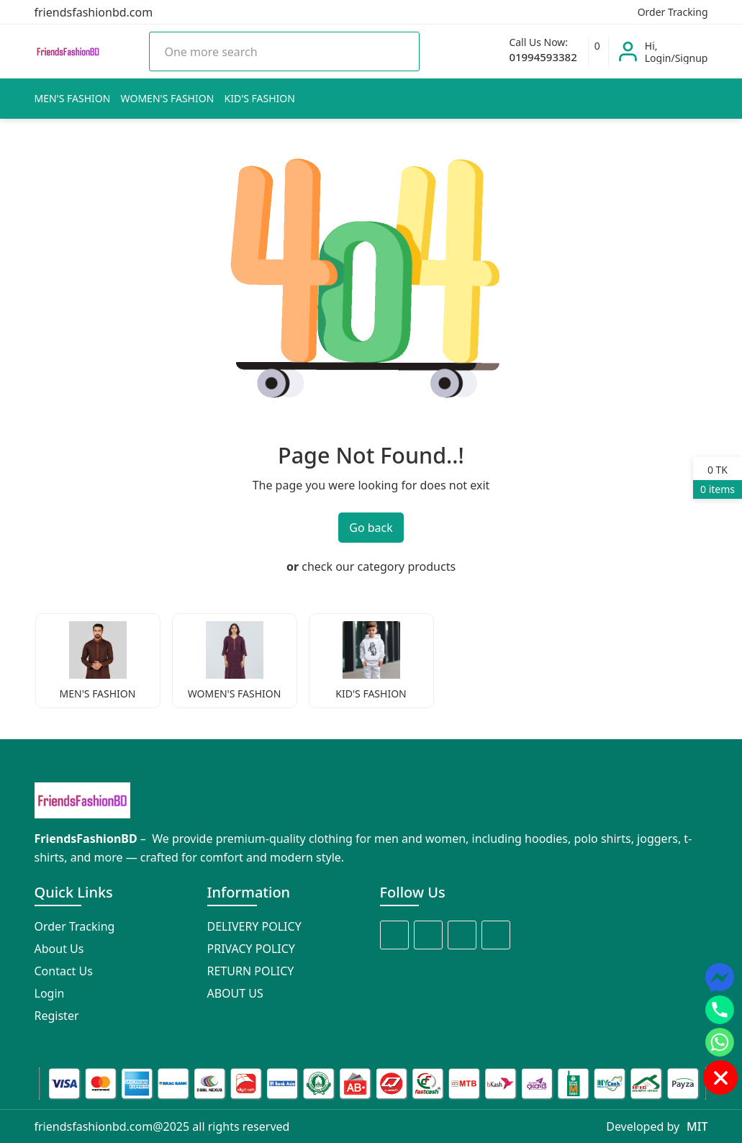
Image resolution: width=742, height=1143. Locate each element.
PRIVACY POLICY (251, 949)
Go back (371, 528)
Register (57, 1016)
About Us (59, 949)
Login (50, 993)
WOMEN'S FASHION (167, 98)
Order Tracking (672, 12)
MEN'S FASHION (73, 98)
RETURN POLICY (250, 971)
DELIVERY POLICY (254, 926)
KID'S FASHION (260, 98)
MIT (697, 1126)
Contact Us (64, 971)
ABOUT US (235, 993)
